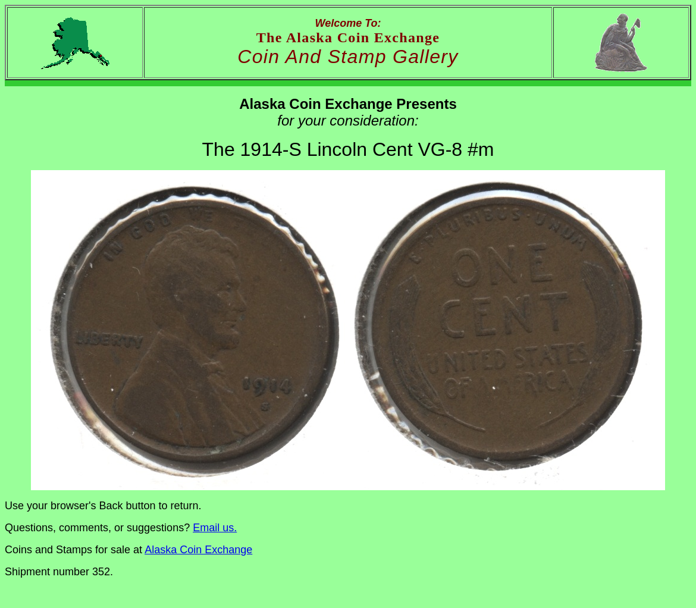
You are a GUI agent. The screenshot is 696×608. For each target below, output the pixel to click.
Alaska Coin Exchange (198, 550)
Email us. (215, 528)
